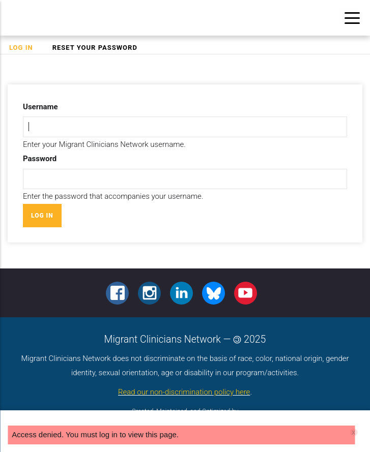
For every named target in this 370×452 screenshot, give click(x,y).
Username (40, 106)
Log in (25, 47)
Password (39, 158)
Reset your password (94, 47)
